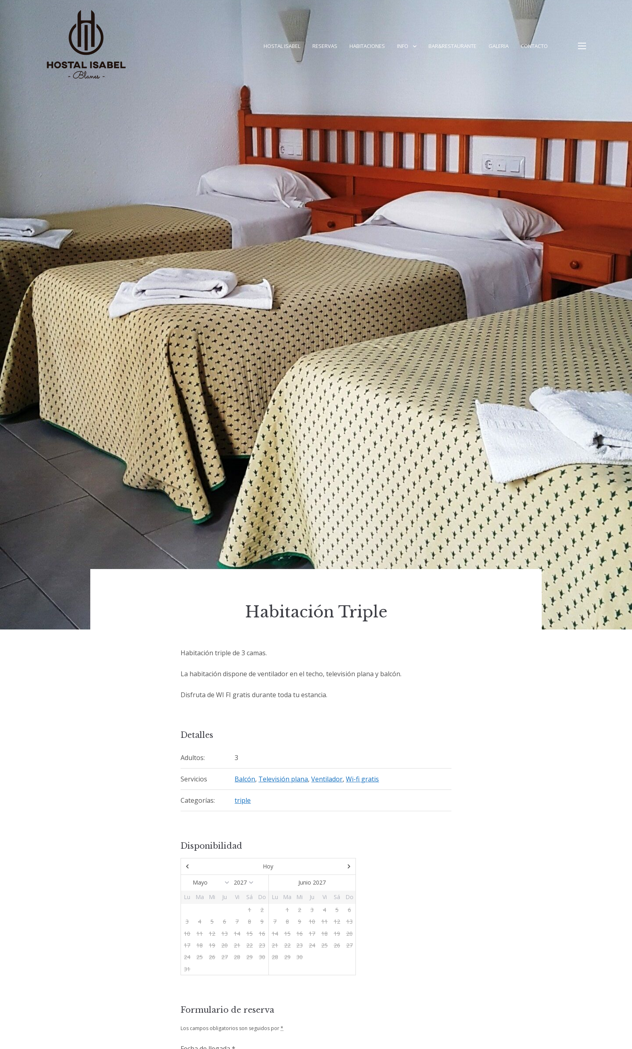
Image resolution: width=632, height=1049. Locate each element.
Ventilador (327, 779)
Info (402, 46)
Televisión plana (283, 779)
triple (243, 800)
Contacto (534, 46)
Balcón (245, 779)
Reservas (324, 46)
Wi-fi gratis (362, 779)
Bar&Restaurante (452, 46)
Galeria (499, 46)
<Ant (207, 866)
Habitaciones (367, 46)
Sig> (329, 866)
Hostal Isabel (282, 46)
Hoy (268, 866)
